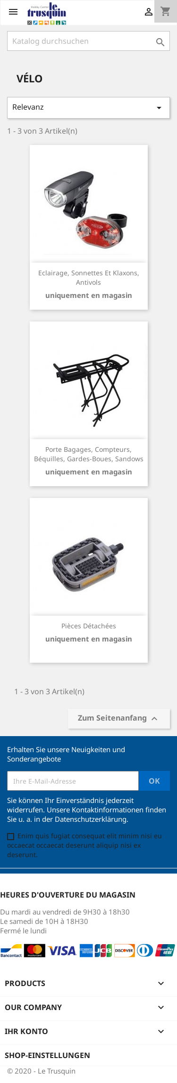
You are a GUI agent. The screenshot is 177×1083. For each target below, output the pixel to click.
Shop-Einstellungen (47, 1055)
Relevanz (88, 107)
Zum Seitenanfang (119, 719)
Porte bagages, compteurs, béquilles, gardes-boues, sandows (88, 454)
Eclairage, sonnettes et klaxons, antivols (88, 277)
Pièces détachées (88, 625)
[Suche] (88, 41)
